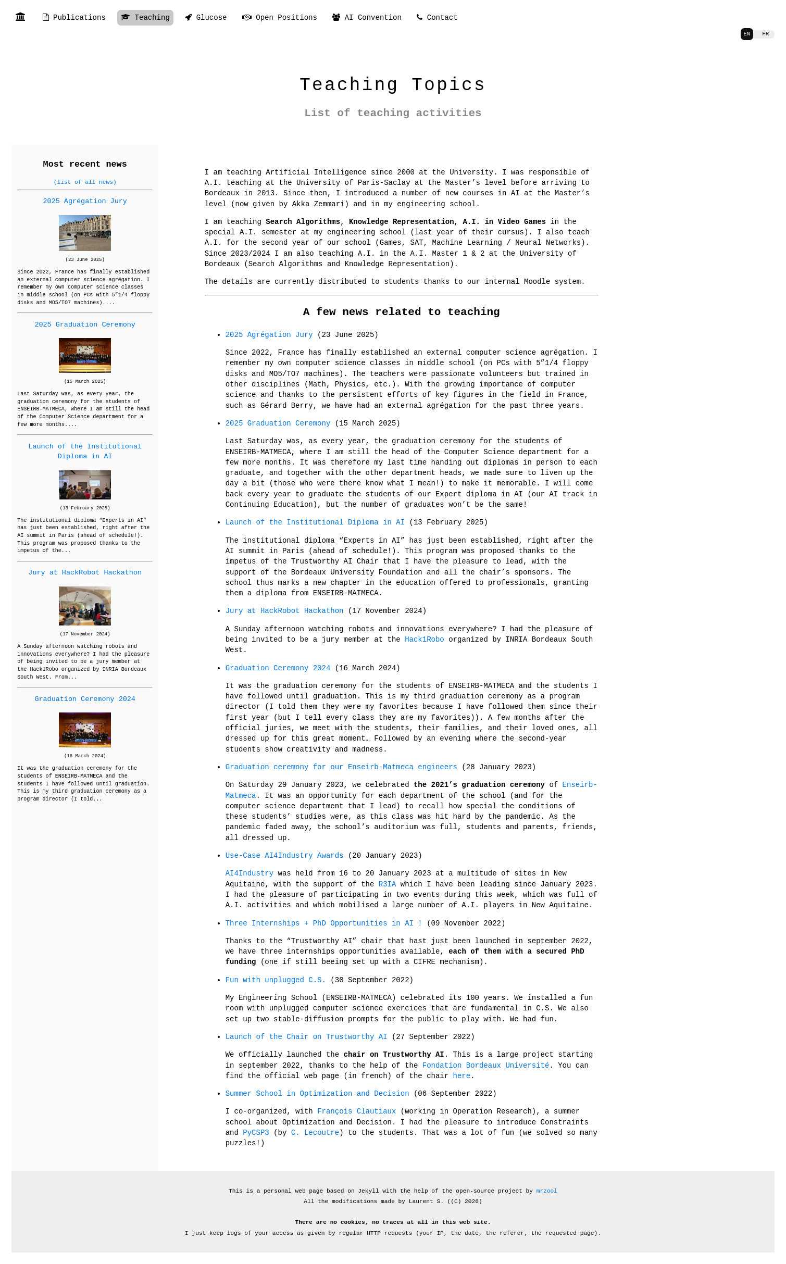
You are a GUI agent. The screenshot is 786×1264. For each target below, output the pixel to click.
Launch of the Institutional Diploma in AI (85, 451)
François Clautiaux (356, 1111)
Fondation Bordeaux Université (486, 1065)
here (462, 1076)
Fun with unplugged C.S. (276, 980)
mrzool (547, 1191)
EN (745, 34)
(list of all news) (85, 182)
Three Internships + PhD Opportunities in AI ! (324, 923)
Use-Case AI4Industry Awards (285, 855)
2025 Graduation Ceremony (84, 324)
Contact (437, 18)
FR (765, 34)
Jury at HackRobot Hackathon (85, 572)
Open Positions (279, 18)
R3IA (387, 884)
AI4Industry (249, 873)
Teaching (145, 18)
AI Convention (367, 18)
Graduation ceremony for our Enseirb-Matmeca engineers (341, 767)
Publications (74, 18)
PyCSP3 (256, 1132)
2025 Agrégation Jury (85, 201)
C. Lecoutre (315, 1132)
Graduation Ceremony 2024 (84, 699)
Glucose (206, 18)
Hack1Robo (424, 639)
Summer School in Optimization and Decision (317, 1093)
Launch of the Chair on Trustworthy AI (307, 1037)
